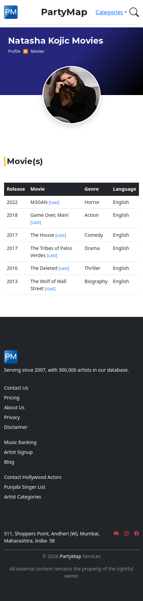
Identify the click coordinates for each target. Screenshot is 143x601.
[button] (133, 12)
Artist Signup (18, 452)
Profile (14, 51)
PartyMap (64, 12)
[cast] (54, 202)
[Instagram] (126, 533)
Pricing (11, 397)
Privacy (12, 417)
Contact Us (16, 388)
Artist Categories (22, 496)
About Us (14, 407)
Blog (9, 462)
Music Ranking (20, 442)
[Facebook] (136, 533)
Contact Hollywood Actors (32, 477)
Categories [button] (109, 12)
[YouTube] (116, 533)
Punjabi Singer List (24, 487)
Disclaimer (15, 427)
